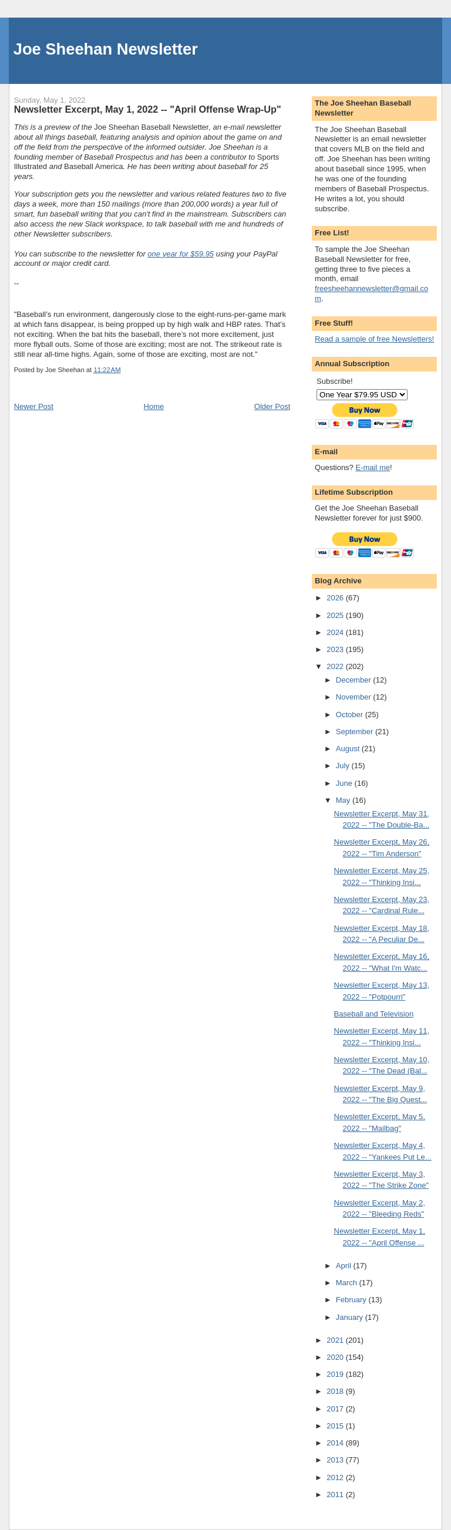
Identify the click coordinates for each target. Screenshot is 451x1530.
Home (154, 406)
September (355, 731)
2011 (336, 1494)
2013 (336, 1459)
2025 (336, 615)
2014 (336, 1442)
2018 (336, 1391)
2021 (336, 1340)
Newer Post (33, 406)
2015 (336, 1425)
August (349, 748)
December (354, 680)
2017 (336, 1408)
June (345, 783)
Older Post (272, 406)
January (350, 1317)
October (350, 714)
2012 (336, 1477)
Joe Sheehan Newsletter (106, 49)
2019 (336, 1374)
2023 (336, 649)
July (344, 765)
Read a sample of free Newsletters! (374, 339)
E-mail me (372, 467)
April (345, 1265)
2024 (336, 632)
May (344, 800)
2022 (336, 666)
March (347, 1282)
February (352, 1299)
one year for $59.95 (180, 253)
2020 (336, 1357)
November (354, 697)
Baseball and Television (374, 1013)
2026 (336, 597)
